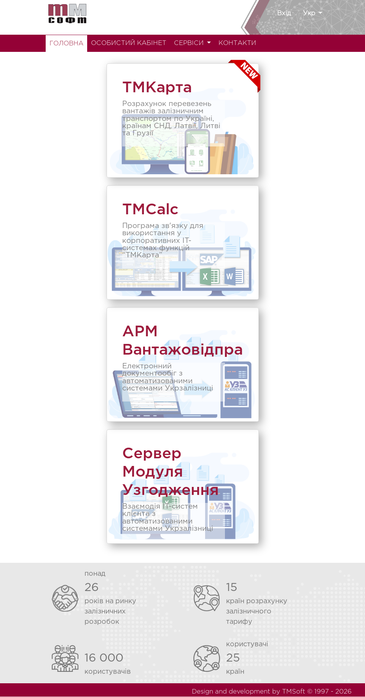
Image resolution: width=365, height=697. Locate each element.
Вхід (284, 13)
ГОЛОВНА (66, 44)
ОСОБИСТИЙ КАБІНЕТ (128, 43)
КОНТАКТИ (237, 43)
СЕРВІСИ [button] (190, 43)
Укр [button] (310, 13)
